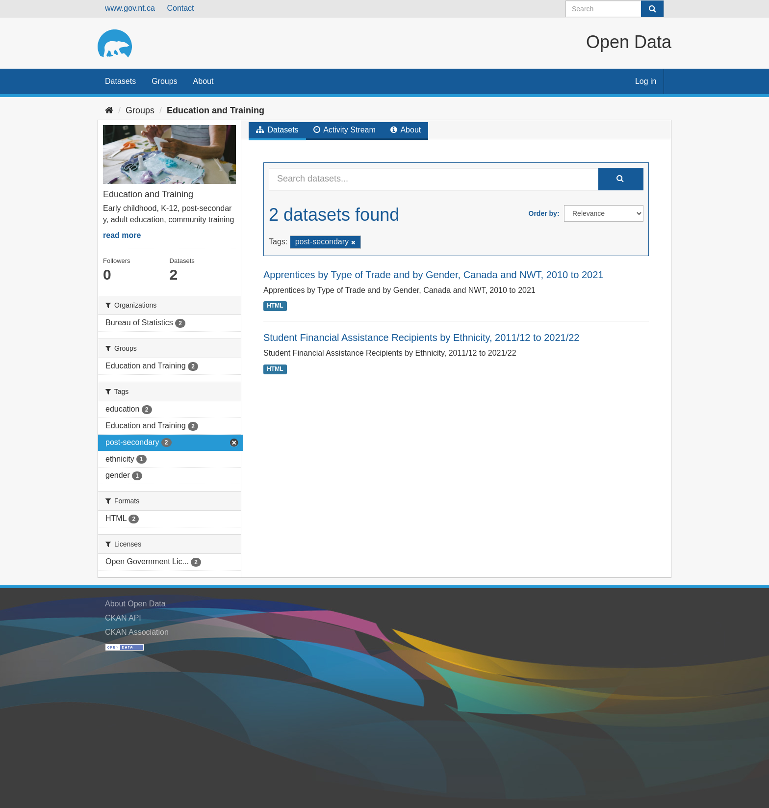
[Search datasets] (614, 8)
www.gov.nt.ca (130, 8)
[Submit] (652, 8)
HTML (275, 305)
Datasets (120, 81)
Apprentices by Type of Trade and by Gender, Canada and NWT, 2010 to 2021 (433, 274)
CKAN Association (137, 632)
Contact (180, 8)
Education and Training (215, 110)
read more (122, 235)
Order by (543, 213)
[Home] (109, 110)
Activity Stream (344, 130)
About (203, 81)
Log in (646, 81)
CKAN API (123, 618)
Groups (164, 81)
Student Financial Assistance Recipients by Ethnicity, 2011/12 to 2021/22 (421, 337)
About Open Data (135, 603)
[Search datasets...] (433, 179)
